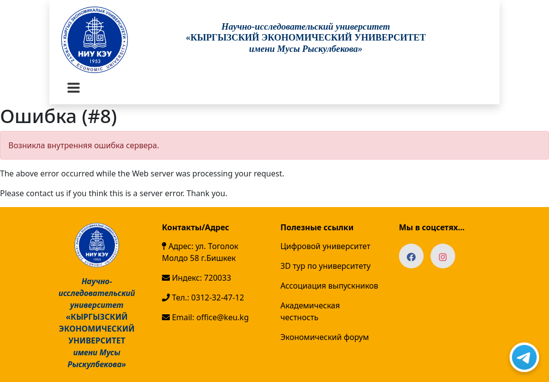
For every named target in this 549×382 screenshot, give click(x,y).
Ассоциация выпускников (329, 285)
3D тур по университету (325, 265)
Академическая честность (310, 311)
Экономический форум (324, 337)
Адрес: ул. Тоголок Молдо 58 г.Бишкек (200, 252)
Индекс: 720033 (196, 277)
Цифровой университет (325, 246)
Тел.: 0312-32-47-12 (203, 297)
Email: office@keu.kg (205, 317)
